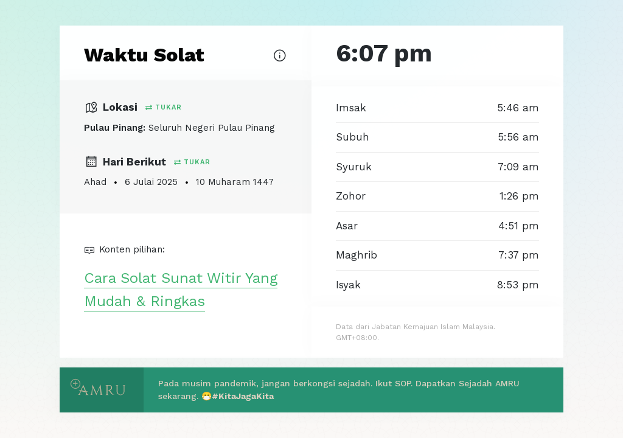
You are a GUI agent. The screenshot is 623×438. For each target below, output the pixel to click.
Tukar (163, 107)
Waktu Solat (144, 54)
